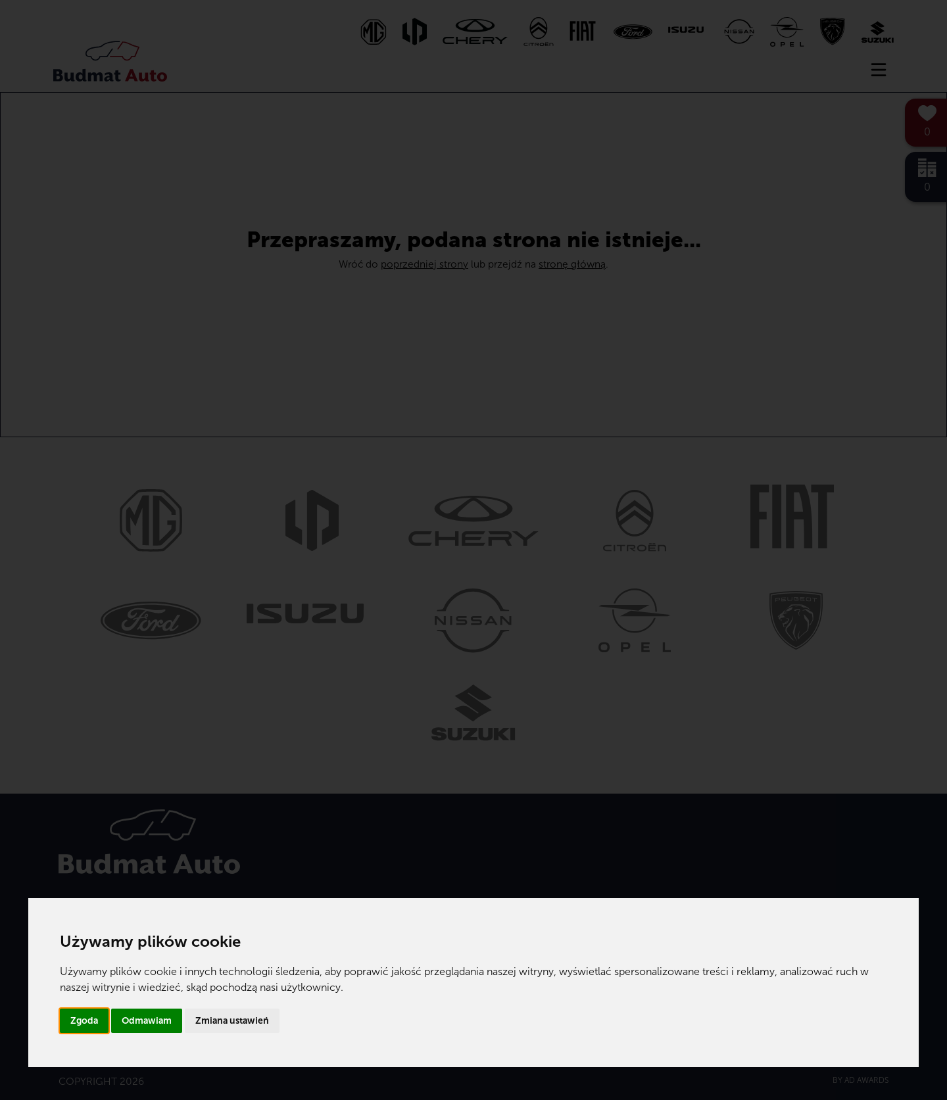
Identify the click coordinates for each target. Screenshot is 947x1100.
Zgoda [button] (84, 1020)
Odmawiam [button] (147, 1020)
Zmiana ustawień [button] (232, 1020)
